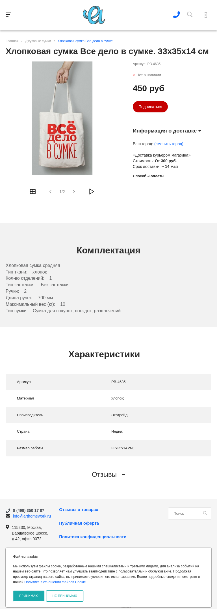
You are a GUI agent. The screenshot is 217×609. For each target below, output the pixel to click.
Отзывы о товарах (78, 509)
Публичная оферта (79, 523)
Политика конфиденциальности (92, 537)
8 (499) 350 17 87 (28, 510)
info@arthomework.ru (32, 516)
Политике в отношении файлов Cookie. (55, 582)
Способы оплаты (148, 176)
